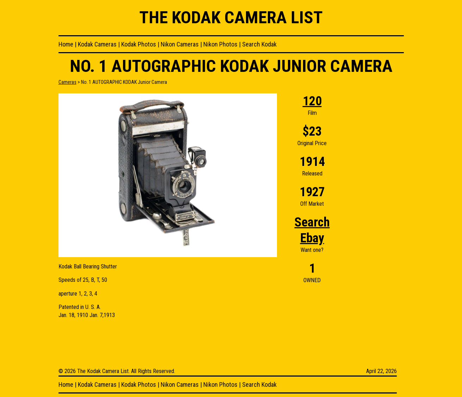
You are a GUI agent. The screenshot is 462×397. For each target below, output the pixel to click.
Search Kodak (259, 44)
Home (65, 44)
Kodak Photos (138, 44)
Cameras (67, 82)
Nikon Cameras (180, 44)
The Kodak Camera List (231, 17)
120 (312, 101)
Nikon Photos (220, 44)
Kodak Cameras (97, 44)
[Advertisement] (375, 199)
